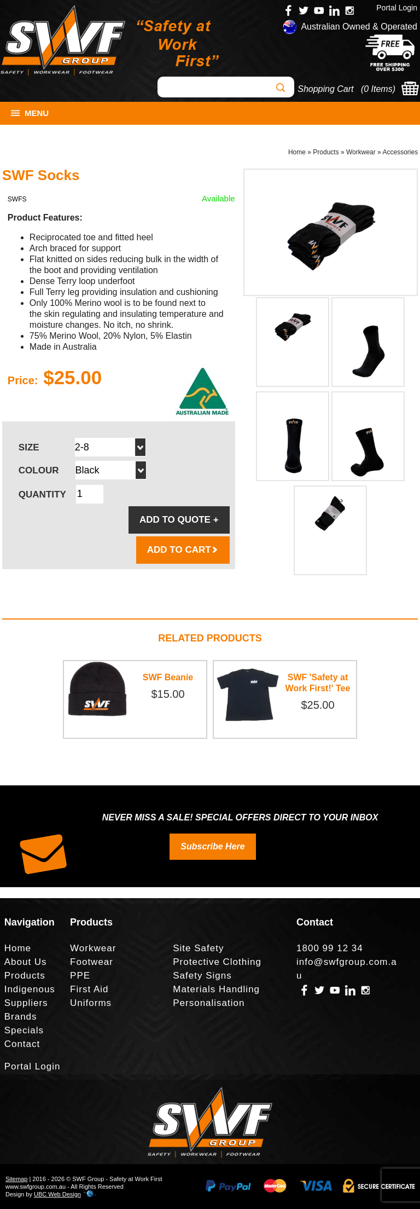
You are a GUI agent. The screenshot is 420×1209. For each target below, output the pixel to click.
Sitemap (16, 1179)
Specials (24, 1030)
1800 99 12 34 (329, 948)
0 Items (378, 89)
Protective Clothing (217, 962)
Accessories (400, 152)
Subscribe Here (212, 846)
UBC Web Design (57, 1194)
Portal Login (396, 7)
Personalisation (208, 1003)
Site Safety (198, 948)
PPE (80, 975)
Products (326, 152)
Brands (20, 1016)
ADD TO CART (183, 550)
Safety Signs (202, 975)
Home (297, 152)
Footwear (91, 962)
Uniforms (91, 1003)
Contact (22, 1044)
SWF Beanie (168, 677)
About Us (25, 962)
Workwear (361, 152)
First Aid (89, 989)
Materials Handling (216, 989)
